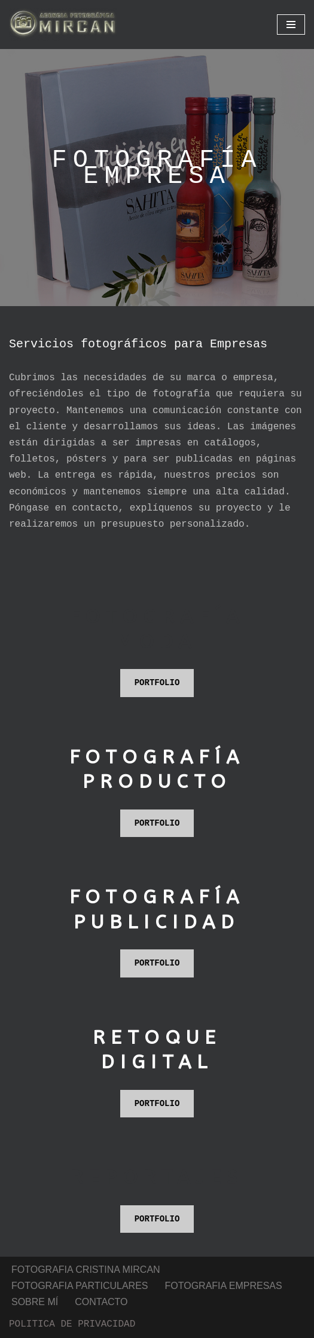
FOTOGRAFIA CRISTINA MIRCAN (85, 1220)
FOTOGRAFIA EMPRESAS (223, 1236)
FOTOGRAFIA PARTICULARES (79, 1236)
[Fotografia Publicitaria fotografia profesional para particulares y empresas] (63, 24)
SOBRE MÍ (34, 1252)
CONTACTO (101, 1252)
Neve (20, 1324)
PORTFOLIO (157, 658)
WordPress (184, 1324)
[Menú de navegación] (291, 24)
